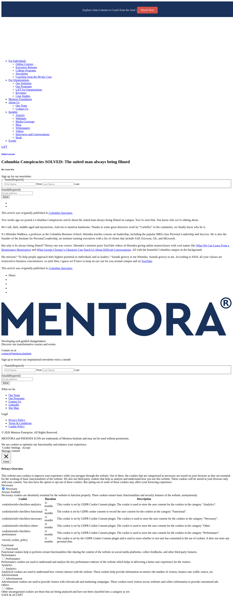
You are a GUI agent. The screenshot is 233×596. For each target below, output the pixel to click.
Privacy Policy (17, 420)
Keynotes (21, 92)
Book (19, 137)
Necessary (11, 488)
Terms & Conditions (20, 423)
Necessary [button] (7, 485)
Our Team (21, 105)
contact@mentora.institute (16, 353)
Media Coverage (25, 121)
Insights (13, 111)
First (39, 183)
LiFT (4, 146)
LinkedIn (14, 404)
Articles (20, 115)
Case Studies (23, 96)
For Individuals (17, 60)
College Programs (26, 70)
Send (5, 197)
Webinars (21, 118)
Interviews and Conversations (32, 134)
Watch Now (147, 10)
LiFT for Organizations (29, 89)
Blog (18, 124)
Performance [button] (8, 555)
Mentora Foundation (20, 99)
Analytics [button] (6, 565)
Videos (19, 131)
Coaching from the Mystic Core (34, 76)
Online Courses (24, 64)
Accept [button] (26, 447)
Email (11, 189)
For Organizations (19, 80)
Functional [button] (7, 545)
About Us (14, 102)
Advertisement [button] (9, 574)
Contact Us (22, 108)
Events (12, 140)
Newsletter (22, 73)
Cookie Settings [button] (11, 447)
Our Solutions (23, 83)
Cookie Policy (17, 426)
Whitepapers (23, 127)
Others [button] (5, 584)
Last (76, 183)
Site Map (14, 407)
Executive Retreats (26, 67)
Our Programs (24, 86)
